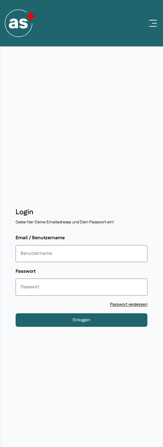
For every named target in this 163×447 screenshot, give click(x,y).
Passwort (26, 271)
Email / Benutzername (40, 238)
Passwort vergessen (128, 304)
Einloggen (81, 320)
